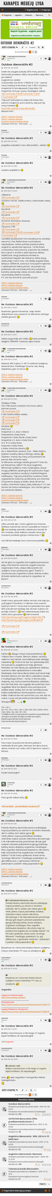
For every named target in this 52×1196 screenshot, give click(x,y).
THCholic (11, 783)
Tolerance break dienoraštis (23, 1168)
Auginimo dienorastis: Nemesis (25, 1154)
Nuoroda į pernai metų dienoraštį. (18, 108)
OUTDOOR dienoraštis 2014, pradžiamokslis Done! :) (22, 1120)
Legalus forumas (31, 1176)
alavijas (4, 758)
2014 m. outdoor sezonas (12, 119)
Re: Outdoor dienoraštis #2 (17, 138)
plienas (4, 547)
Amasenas (6, 586)
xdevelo (4, 1018)
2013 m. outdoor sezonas (11, 117)
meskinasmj (6, 883)
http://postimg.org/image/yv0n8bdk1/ (20, 620)
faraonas (5, 324)
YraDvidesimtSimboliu (16, 56)
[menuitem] (45, 10)
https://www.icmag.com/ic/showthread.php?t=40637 (24, 1004)
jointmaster (33, 1106)
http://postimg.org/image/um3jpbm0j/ (21, 617)
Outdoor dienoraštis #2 (17, 43)
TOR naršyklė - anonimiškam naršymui (19, 806)
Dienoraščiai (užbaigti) (34, 1147)
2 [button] (32, 52)
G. (8, 639)
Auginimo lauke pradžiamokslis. (15, 121)
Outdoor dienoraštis (19, 1104)
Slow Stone (33, 1142)
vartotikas (5, 958)
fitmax (4, 130)
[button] (36, 52)
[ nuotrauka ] (10, 93)
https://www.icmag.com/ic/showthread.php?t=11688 (24, 1012)
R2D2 (3, 509)
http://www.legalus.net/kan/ (13, 997)
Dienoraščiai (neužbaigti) (35, 1111)
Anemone (32, 1124)
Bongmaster (33, 1157)
